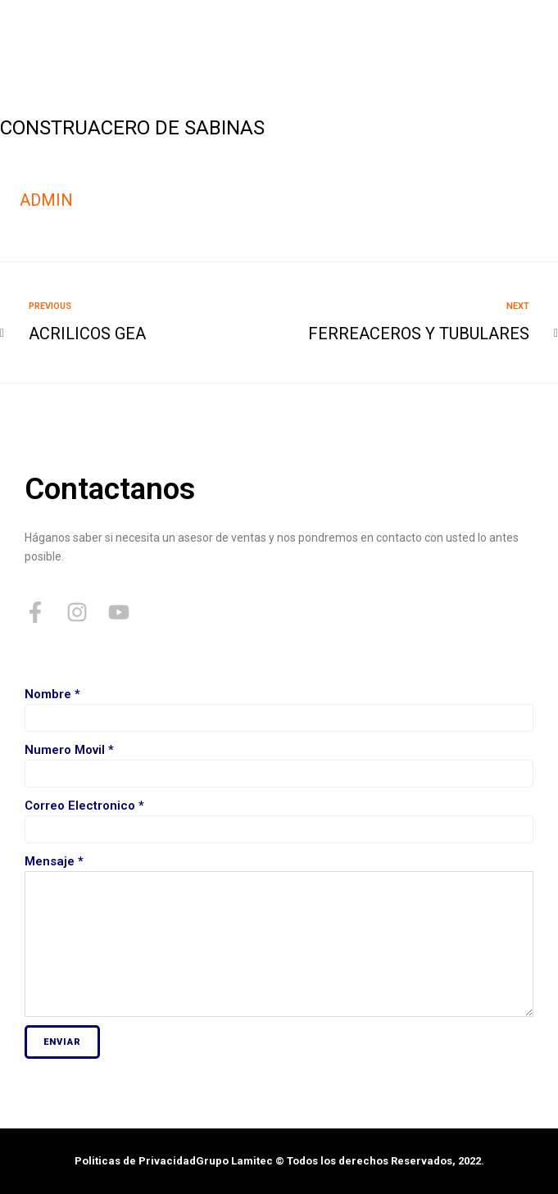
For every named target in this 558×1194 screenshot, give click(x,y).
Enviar (62, 1042)
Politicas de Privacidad (135, 1161)
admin (46, 200)
